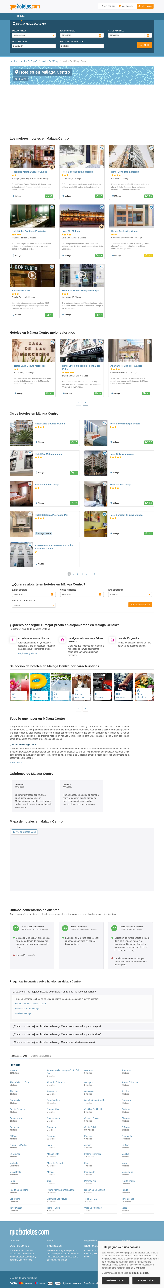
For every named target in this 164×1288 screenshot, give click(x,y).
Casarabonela (53, 1092)
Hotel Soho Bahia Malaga (27, 982)
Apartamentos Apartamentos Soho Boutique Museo (54, 521)
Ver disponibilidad (140, 579)
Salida (116, 30)
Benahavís (15, 1074)
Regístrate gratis (27, 627)
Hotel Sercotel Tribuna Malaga (126, 489)
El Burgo (126, 1101)
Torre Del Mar (90, 1173)
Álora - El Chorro (130, 1056)
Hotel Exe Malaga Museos (49, 428)
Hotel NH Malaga (23, 987)
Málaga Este (53, 1128)
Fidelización (54, 1219)
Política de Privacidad (81, 1279)
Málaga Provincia (92, 1128)
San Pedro (15, 1173)
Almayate (88, 1056)
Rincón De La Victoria (94, 1164)
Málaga (13, 1044)
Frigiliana (88, 1110)
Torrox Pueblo (53, 1182)
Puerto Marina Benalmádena (60, 1164)
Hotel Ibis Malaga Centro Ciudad (30, 977)
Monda (50, 1146)
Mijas (124, 1137)
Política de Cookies (61, 1279)
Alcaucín (88, 1044)
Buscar (144, 44)
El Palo (13, 1110)
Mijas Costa (15, 1146)
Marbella (14, 1137)
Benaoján (126, 1074)
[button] (145, 6)
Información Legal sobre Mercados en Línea (28, 1283)
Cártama (126, 1083)
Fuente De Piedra (18, 1119)
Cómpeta (51, 1101)
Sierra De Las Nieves (57, 1173)
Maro (86, 1137)
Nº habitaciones (19, 41)
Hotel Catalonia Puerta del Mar (51, 489)
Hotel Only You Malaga (122, 428)
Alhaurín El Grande (56, 1056)
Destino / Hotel (19, 30)
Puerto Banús (128, 1155)
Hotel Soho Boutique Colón (50, 398)
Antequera (52, 1065)
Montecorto (89, 1146)
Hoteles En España (29, 61)
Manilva (125, 1128)
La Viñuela (15, 1128)
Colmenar (14, 1101)
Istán (49, 1119)
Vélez (124, 1182)
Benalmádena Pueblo (94, 1074)
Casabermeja (16, 1092)
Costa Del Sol (91, 1101)
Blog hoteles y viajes (97, 1219)
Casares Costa (91, 1092)
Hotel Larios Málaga (120, 458)
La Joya (125, 1119)
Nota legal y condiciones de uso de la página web (30, 1279)
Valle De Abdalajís (93, 1182)
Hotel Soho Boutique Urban (125, 398)
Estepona (51, 1110)
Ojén (49, 1155)
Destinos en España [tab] (41, 1030)
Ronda (125, 1164)
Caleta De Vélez (17, 1083)
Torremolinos (128, 1173)
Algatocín (126, 1044)
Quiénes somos (19, 1219)
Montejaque (127, 1146)
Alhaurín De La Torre (20, 1056)
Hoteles (13, 61)
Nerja (12, 1155)
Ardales (125, 1065)
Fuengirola (127, 1110)
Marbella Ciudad (55, 1137)
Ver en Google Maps (24, 806)
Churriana (126, 1092)
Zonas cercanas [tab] (19, 1030)
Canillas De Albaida (93, 1083)
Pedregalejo (90, 1155)
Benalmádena (53, 1074)
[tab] (82, 966)
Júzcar (87, 1119)
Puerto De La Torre (19, 1164)
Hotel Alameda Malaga (47, 458)
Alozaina (14, 1065)
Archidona (89, 1065)
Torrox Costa (16, 1182)
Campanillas (53, 1083)
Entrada (67, 30)
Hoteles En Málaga (50, 61)
